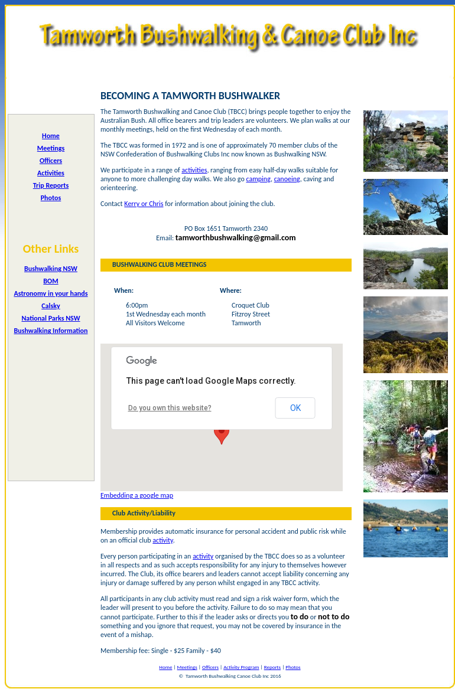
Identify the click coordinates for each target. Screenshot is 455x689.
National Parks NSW (50, 318)
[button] (221, 434)
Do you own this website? (170, 408)
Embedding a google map (136, 495)
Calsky (50, 306)
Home (51, 136)
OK (295, 408)
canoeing (287, 179)
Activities (50, 173)
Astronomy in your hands (50, 293)
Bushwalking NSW (50, 269)
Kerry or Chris (143, 204)
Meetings (50, 148)
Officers (51, 160)
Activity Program (241, 667)
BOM (50, 281)
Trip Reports (51, 185)
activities (194, 170)
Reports (272, 667)
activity (162, 540)
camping (258, 179)
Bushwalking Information (51, 330)
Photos (51, 198)
